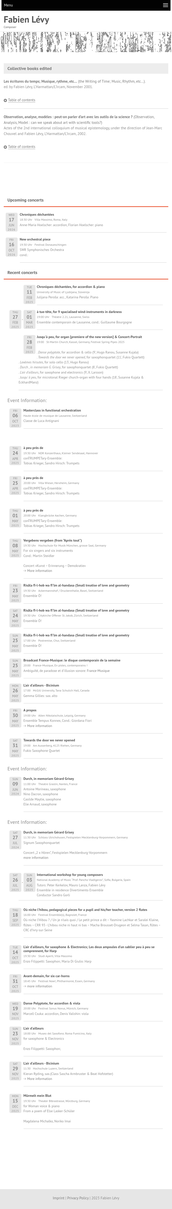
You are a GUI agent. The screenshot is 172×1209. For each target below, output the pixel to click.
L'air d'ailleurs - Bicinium (41, 685)
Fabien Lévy (26, 19)
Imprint (58, 1198)
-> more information (38, 986)
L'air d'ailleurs (34, 1028)
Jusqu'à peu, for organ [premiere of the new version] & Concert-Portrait (89, 337)
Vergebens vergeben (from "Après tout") (53, 540)
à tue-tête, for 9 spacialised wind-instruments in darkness (79, 312)
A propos (30, 710)
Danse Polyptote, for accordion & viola (52, 1003)
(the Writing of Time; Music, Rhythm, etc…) (74, 81)
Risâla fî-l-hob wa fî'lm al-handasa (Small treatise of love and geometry (76, 585)
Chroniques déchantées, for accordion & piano (71, 286)
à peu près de (33, 448)
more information (36, 857)
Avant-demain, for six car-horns (47, 976)
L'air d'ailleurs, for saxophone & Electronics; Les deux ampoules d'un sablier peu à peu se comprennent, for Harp (89, 949)
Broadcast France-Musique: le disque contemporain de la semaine (72, 660)
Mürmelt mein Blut (38, 1095)
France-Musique (98, 670)
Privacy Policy (77, 1198)
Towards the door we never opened (49, 740)
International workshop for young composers (70, 874)
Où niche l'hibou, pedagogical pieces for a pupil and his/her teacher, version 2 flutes (85, 909)
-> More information (38, 570)
